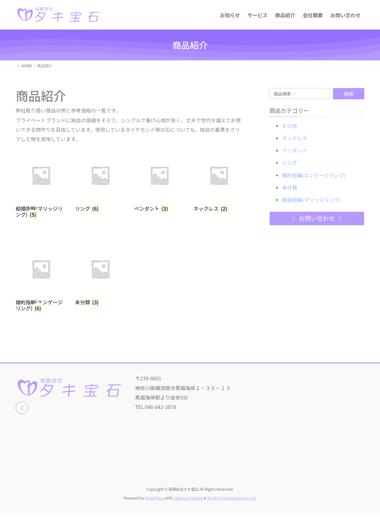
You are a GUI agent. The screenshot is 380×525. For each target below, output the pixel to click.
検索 (349, 93)
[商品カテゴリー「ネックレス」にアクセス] (218, 181)
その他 (289, 126)
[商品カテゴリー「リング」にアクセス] (100, 181)
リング (289, 162)
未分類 (289, 187)
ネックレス (294, 138)
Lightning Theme (188, 497)
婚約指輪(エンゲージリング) (314, 175)
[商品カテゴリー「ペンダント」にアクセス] (159, 181)
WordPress (154, 497)
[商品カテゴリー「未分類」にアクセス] (100, 274)
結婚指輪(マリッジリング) (311, 199)
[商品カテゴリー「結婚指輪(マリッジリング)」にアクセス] (41, 184)
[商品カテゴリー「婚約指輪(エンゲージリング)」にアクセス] (41, 277)
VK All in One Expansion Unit (232, 497)
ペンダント (294, 150)
